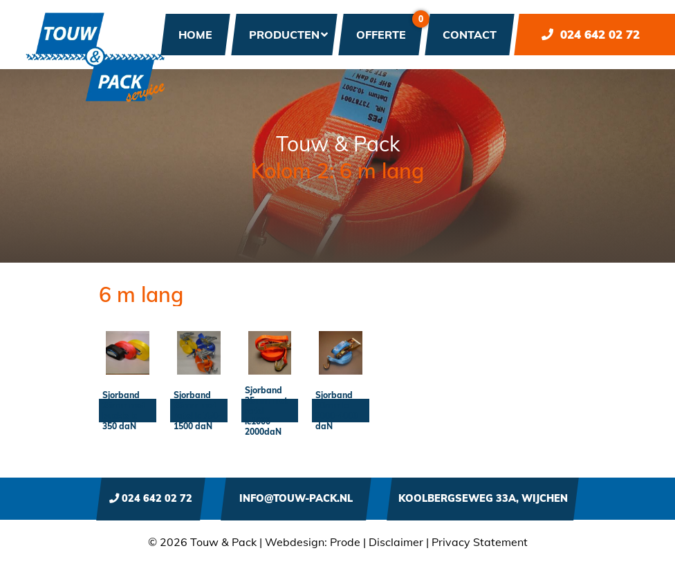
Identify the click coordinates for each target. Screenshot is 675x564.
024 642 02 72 (591, 34)
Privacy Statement (480, 542)
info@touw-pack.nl (296, 498)
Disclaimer (396, 542)
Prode (345, 542)
